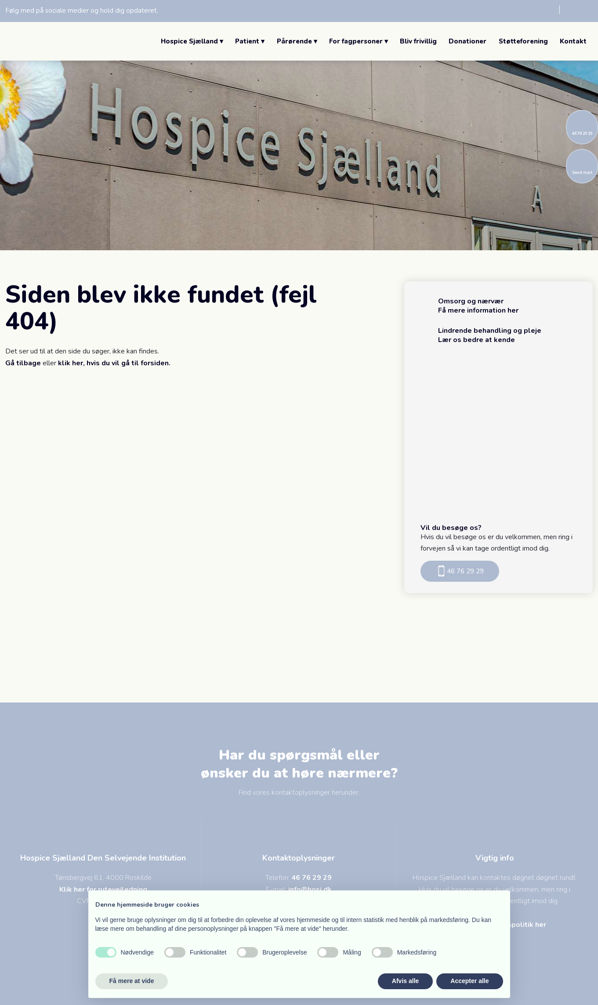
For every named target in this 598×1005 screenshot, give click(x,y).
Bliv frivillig (418, 41)
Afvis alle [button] (405, 980)
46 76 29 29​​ (460, 571)
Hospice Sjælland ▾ (192, 41)
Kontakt (573, 41)
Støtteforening (523, 41)
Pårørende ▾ (297, 41)
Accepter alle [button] (469, 980)
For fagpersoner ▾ (358, 41)
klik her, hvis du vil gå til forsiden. (114, 363)
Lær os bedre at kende (476, 340)
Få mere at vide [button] (131, 980)
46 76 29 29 (311, 878)
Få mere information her (478, 310)
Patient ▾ (250, 41)
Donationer (467, 41)
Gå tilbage (23, 363)
